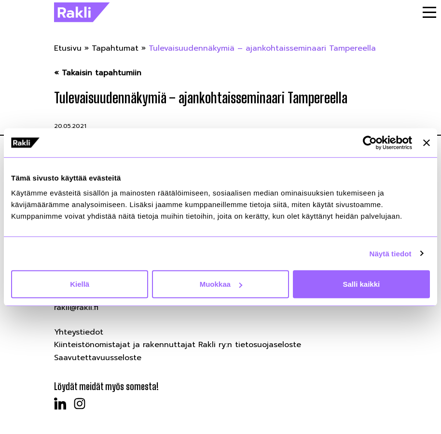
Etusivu (68, 48)
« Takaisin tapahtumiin (97, 73)
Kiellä (79, 284)
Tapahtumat (115, 48)
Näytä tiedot (391, 253)
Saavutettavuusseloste (97, 358)
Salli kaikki (361, 284)
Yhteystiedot (78, 332)
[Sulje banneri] (426, 142)
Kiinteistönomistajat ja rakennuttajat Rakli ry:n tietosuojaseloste (177, 344)
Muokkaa (221, 284)
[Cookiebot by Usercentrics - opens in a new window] (370, 142)
